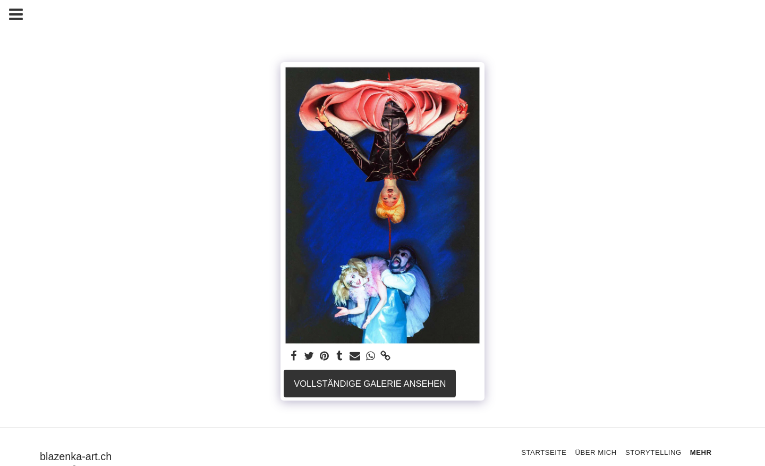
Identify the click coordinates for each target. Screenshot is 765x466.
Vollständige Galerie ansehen (370, 383)
